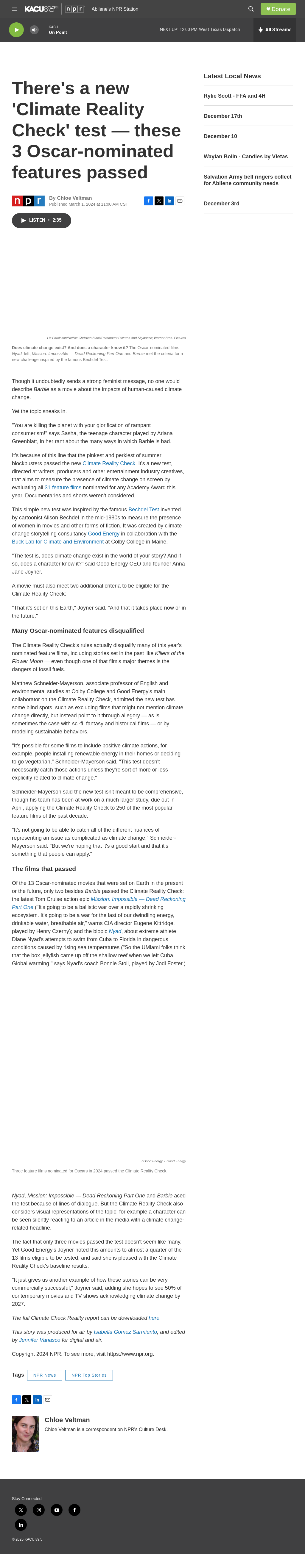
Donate (281, 9)
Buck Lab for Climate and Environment (58, 542)
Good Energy (103, 534)
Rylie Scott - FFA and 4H (234, 96)
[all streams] (274, 30)
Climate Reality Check (109, 463)
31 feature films (64, 488)
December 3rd (221, 204)
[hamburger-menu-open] (14, 9)
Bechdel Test (143, 510)
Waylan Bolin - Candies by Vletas (246, 157)
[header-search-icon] (251, 9)
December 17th (223, 116)
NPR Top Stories (89, 1375)
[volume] (34, 30)
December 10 (220, 136)
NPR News (44, 1375)
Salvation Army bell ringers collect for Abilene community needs (247, 180)
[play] (16, 29)
